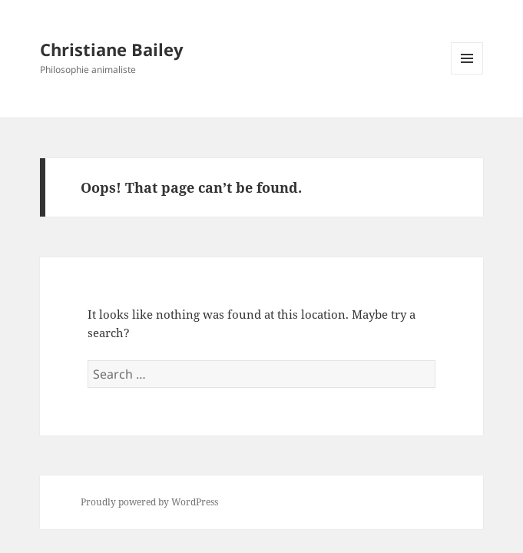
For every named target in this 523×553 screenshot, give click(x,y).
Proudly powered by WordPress (149, 501)
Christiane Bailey (112, 49)
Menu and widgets (467, 74)
